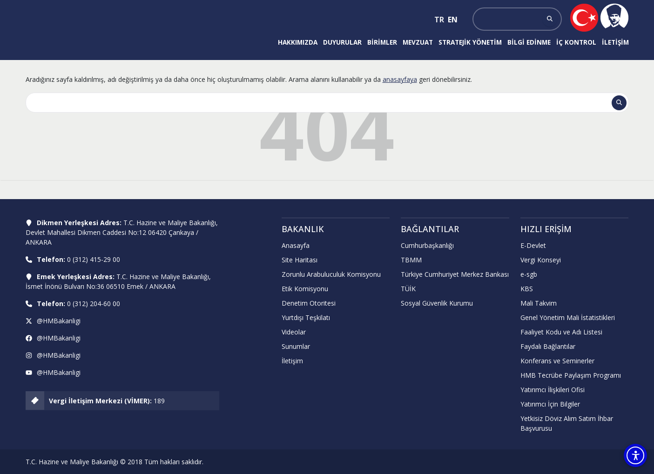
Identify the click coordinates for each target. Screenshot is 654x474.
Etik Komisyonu (305, 288)
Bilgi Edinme (529, 42)
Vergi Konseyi (540, 259)
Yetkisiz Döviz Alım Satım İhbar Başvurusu (566, 423)
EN (453, 19)
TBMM (411, 259)
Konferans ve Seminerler (557, 360)
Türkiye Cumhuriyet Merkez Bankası (455, 274)
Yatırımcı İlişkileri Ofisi (552, 389)
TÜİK (408, 288)
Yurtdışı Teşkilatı (306, 317)
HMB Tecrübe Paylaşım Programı (570, 375)
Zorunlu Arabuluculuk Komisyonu (331, 274)
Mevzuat (418, 42)
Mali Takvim (538, 303)
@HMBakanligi (59, 320)
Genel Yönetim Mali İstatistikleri (567, 317)
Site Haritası (299, 259)
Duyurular (342, 42)
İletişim (615, 42)
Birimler (382, 42)
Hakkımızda (297, 42)
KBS (526, 288)
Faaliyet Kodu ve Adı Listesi (561, 331)
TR (439, 19)
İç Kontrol (576, 42)
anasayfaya (400, 79)
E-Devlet (533, 245)
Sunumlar (296, 346)
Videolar (294, 331)
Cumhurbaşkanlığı (427, 245)
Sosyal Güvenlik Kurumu (437, 303)
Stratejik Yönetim (470, 42)
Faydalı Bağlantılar (547, 346)
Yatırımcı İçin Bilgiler (550, 404)
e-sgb (528, 274)
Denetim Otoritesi (309, 303)
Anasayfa (296, 245)
